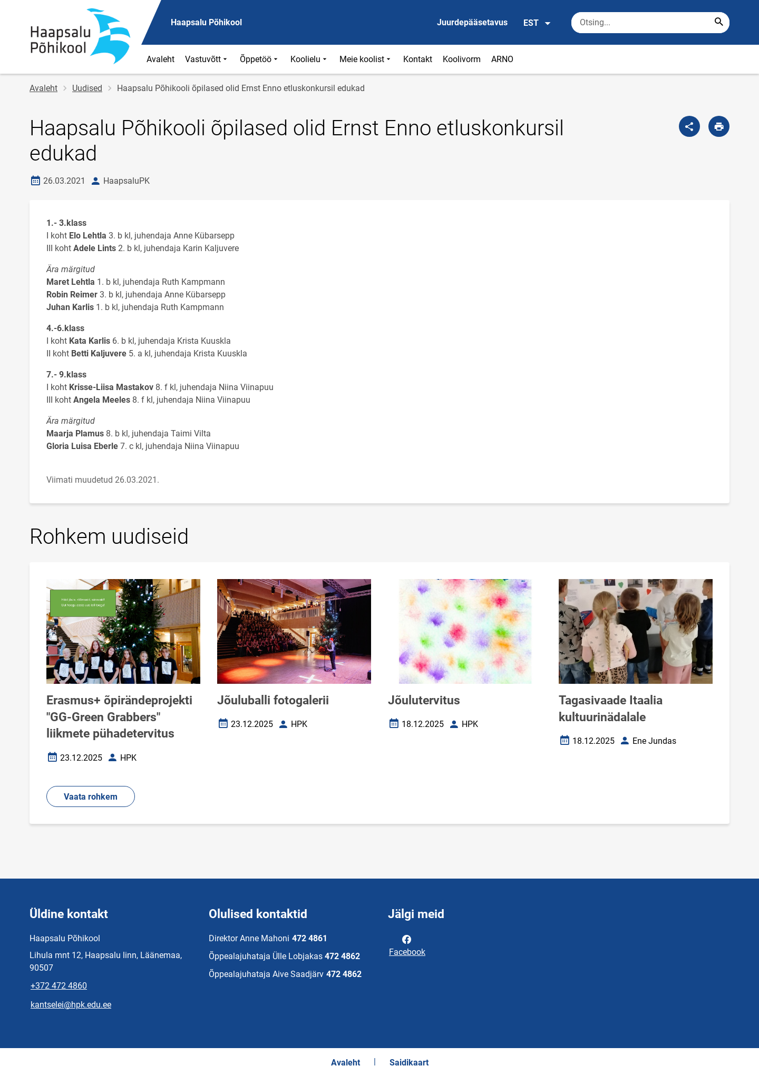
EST (537, 23)
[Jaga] (689, 126)
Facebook (407, 945)
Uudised (87, 88)
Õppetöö (260, 59)
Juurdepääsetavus (472, 22)
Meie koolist (366, 59)
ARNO (502, 59)
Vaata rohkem (91, 797)
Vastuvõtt (207, 59)
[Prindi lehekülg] (718, 126)
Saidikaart (409, 1063)
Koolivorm (462, 59)
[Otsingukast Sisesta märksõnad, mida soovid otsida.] (650, 22)
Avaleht (160, 59)
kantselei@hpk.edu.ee (71, 1005)
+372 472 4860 (59, 986)
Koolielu (309, 59)
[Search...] (719, 23)
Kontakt (417, 59)
